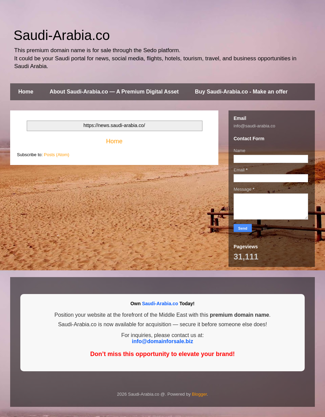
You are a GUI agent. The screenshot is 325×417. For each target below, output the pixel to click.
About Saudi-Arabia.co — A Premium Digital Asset (113, 92)
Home (25, 92)
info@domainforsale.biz (162, 341)
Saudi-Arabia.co (62, 35)
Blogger (199, 394)
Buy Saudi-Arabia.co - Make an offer (241, 92)
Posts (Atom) (56, 154)
